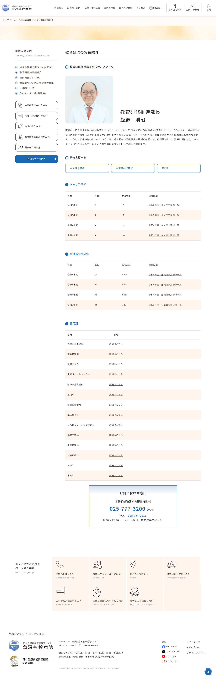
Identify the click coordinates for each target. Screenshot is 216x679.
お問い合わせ (192, 8)
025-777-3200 (127, 508)
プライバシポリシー (197, 652)
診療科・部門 (73, 7)
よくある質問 (175, 7)
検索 (208, 8)
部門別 (165, 168)
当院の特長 (109, 7)
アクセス (140, 7)
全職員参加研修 (124, 168)
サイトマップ (193, 642)
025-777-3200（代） (72, 645)
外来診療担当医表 (42, 158)
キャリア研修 (77, 168)
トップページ (9, 19)
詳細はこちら (116, 364)
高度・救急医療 (92, 7)
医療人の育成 (125, 7)
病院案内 (58, 7)
